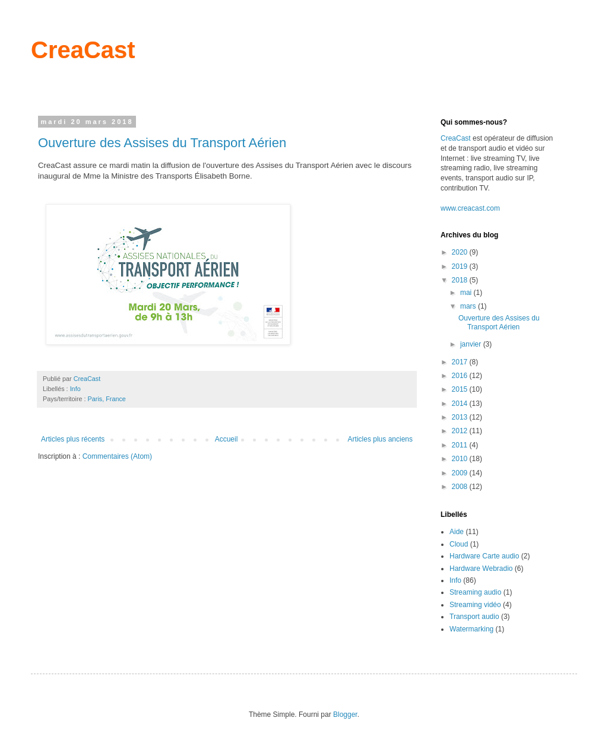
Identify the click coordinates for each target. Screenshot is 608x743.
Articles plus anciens (380, 439)
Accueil (226, 439)
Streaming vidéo (475, 605)
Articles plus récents (72, 439)
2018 (461, 280)
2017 (461, 362)
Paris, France (107, 398)
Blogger (345, 714)
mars (469, 306)
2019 (461, 266)
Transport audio (474, 616)
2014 (461, 403)
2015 (461, 389)
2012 (461, 431)
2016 (461, 376)
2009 (461, 473)
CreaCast (83, 50)
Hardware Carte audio (484, 556)
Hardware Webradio (481, 568)
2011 (461, 445)
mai (467, 292)
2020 (461, 252)
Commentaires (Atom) (117, 456)
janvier (471, 344)
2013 (461, 417)
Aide (456, 532)
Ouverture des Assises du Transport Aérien (162, 142)
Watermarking (471, 629)
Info (75, 388)
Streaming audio (475, 592)
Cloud (458, 544)
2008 (461, 486)
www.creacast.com (470, 208)
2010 (461, 459)
